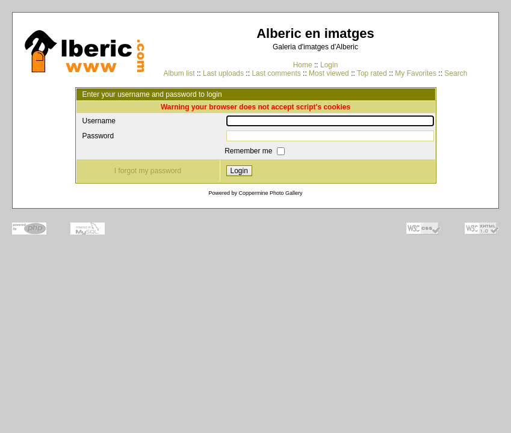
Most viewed (329, 73)
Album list (179, 73)
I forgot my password (147, 171)
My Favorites (415, 73)
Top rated (372, 73)
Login (329, 65)
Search (455, 73)
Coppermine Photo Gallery (270, 193)
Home (302, 65)
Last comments (276, 73)
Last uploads (223, 73)
